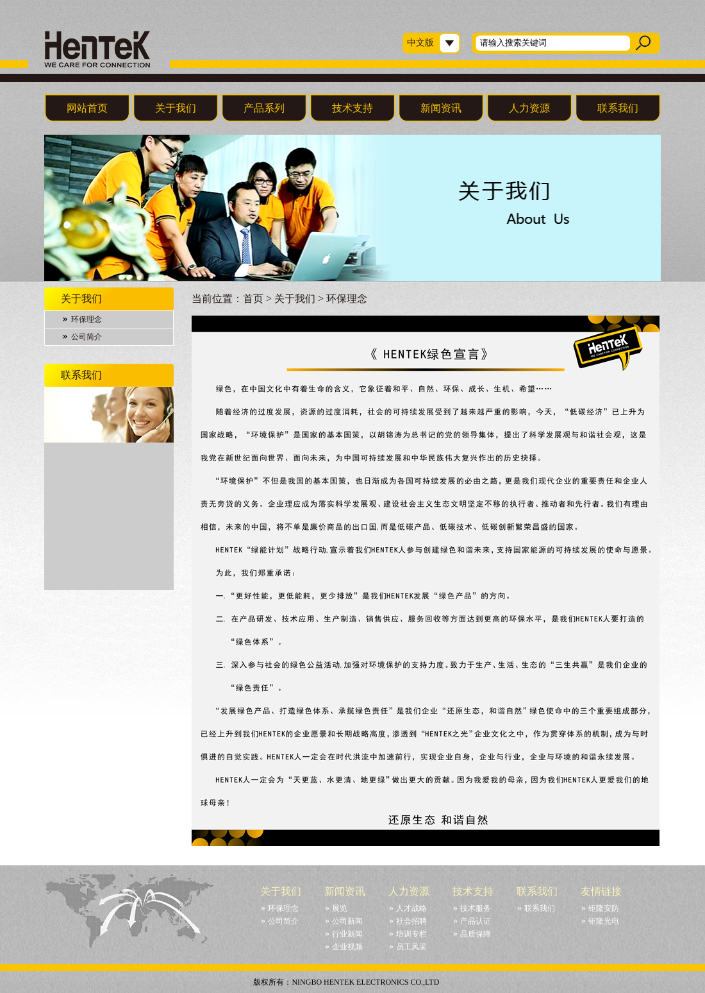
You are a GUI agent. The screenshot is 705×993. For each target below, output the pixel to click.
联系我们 (617, 108)
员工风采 (411, 946)
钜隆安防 (603, 908)
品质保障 (475, 933)
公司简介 (86, 336)
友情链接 (601, 891)
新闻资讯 (440, 108)
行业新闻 (347, 933)
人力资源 (529, 108)
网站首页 (87, 108)
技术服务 (475, 908)
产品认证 (475, 921)
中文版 (420, 42)
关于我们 (175, 108)
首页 (253, 298)
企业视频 (347, 946)
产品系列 (264, 108)
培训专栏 (411, 933)
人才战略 (411, 908)
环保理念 (86, 319)
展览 (339, 908)
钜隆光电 (603, 921)
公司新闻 (347, 921)
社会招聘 (411, 921)
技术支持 (352, 108)
